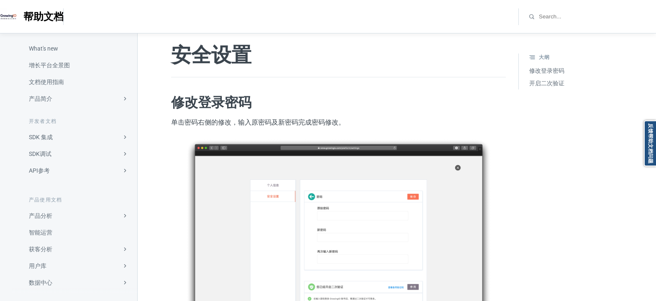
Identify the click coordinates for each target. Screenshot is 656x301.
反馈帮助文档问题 (650, 143)
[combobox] (574, 16)
